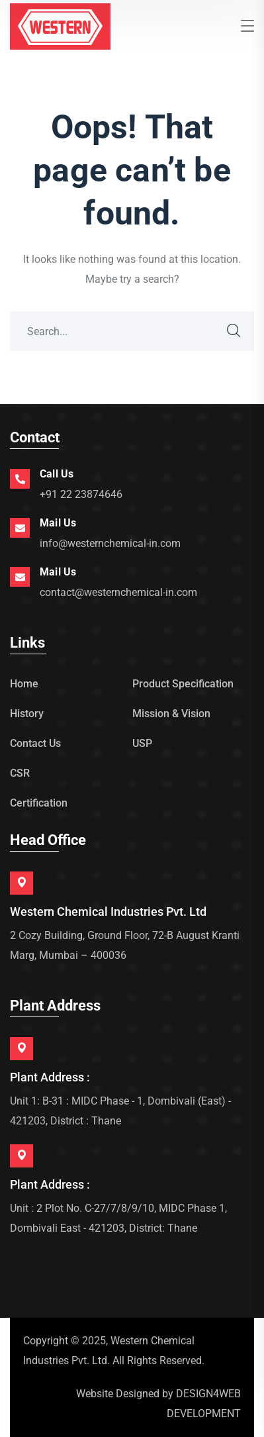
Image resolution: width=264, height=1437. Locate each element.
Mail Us (58, 523)
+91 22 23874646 (81, 494)
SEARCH (234, 331)
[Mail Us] (20, 528)
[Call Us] (20, 479)
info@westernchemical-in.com (110, 543)
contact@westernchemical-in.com (118, 592)
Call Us (56, 474)
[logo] (60, 25)
